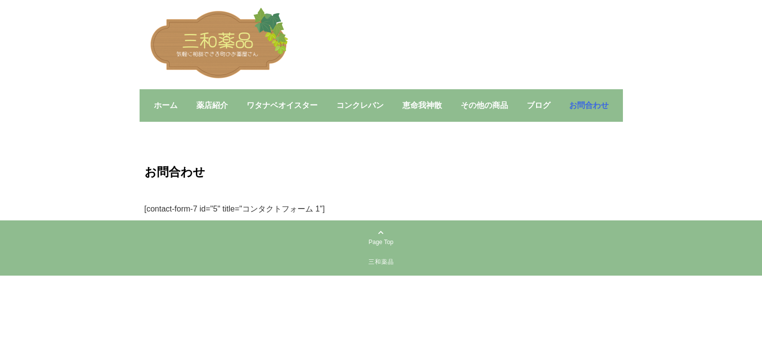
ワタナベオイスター (282, 105)
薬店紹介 (212, 105)
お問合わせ (589, 105)
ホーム (166, 105)
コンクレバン (360, 105)
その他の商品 (484, 105)
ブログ (538, 105)
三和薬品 (381, 261)
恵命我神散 (422, 105)
